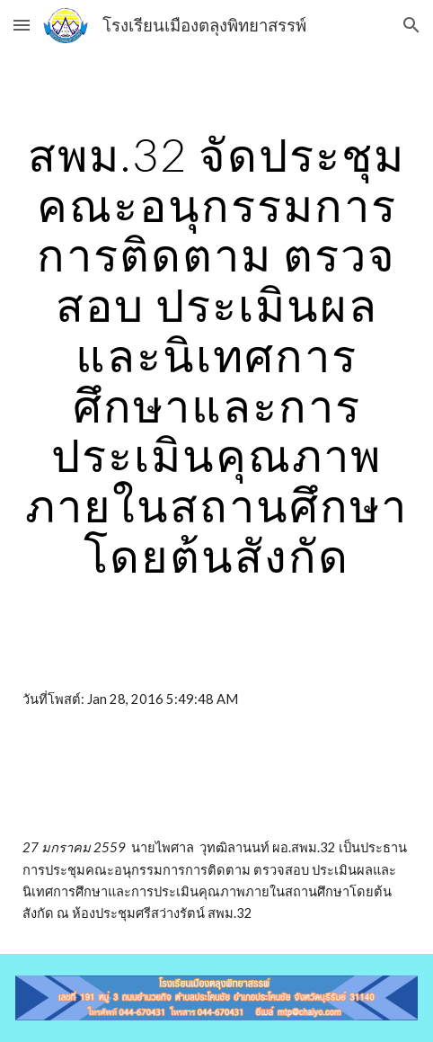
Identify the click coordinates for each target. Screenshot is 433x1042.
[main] (216, 355)
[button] (21, 24)
